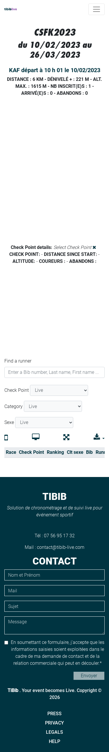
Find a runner (17, 361)
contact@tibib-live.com (60, 547)
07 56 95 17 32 (59, 535)
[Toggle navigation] (96, 9)
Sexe (9, 422)
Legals (54, 732)
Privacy (54, 723)
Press (54, 713)
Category (13, 406)
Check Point (16, 390)
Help (54, 741)
